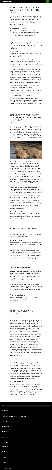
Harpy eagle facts (21, 311)
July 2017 (4, 435)
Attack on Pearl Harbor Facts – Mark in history (25, 8)
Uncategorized (5, 446)
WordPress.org (5, 462)
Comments (5, 459)
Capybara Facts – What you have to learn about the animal (25, 117)
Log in (3, 455)
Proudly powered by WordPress (7, 468)
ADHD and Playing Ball (24, 228)
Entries (4, 457)
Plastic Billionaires (7, 1)
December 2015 (5, 437)
